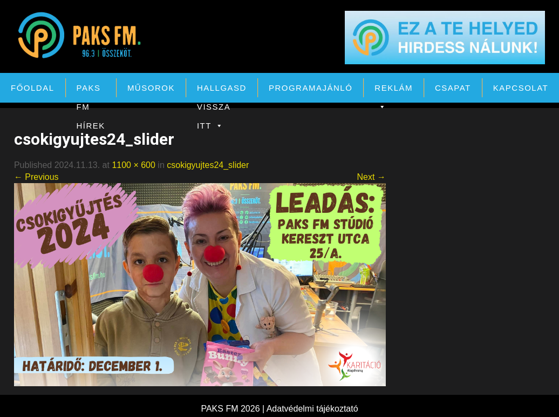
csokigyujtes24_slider (208, 165)
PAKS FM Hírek (91, 90)
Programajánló (310, 87)
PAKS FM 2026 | (233, 408)
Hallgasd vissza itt (222, 90)
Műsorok (151, 87)
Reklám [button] (393, 90)
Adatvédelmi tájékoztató (312, 408)
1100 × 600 (133, 165)
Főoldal (32, 87)
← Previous (36, 176)
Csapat (453, 87)
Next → (371, 176)
